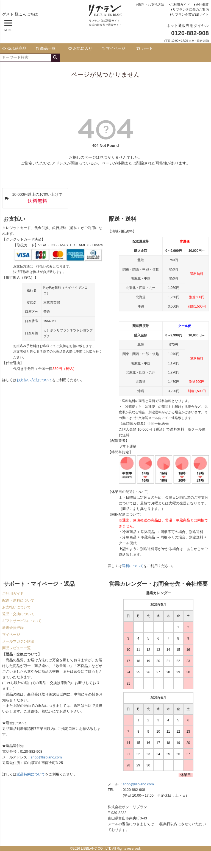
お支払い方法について (34, 380)
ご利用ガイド (180, 5)
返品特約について (30, 774)
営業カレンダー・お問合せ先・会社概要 (158, 584)
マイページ (113, 48)
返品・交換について (18, 614)
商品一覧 (45, 48)
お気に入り (80, 48)
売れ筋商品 (14, 48)
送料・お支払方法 (151, 5)
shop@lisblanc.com (46, 757)
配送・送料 (122, 219)
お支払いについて (16, 607)
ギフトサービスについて (21, 621)
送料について (132, 566)
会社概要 (202, 5)
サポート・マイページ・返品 (39, 584)
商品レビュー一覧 (16, 648)
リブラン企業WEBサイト (190, 14)
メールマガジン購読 (18, 641)
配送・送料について (18, 600)
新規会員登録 (13, 628)
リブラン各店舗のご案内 (191, 10)
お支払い (14, 219)
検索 (55, 58)
